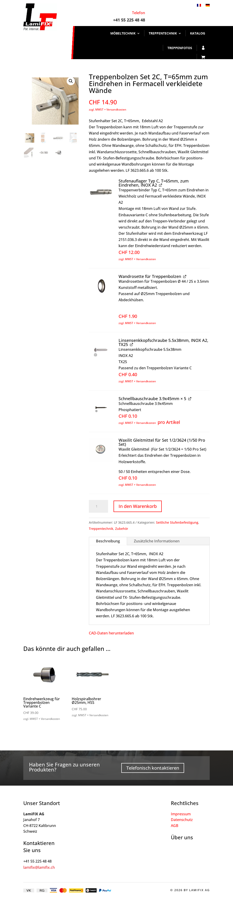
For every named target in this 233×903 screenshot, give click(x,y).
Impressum (181, 813)
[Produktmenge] (98, 506)
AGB (174, 825)
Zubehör (121, 528)
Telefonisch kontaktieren (152, 768)
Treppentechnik (163, 33)
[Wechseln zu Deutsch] (207, 5)
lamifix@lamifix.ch (39, 867)
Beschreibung (108, 541)
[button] (71, 81)
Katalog (197, 33)
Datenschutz (182, 819)
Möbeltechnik (122, 33)
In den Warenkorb (138, 506)
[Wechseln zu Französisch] (199, 5)
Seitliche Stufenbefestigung (177, 522)
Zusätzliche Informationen (157, 541)
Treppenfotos (179, 48)
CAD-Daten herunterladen (111, 633)
